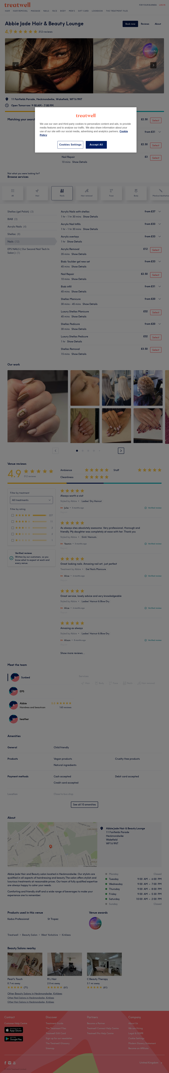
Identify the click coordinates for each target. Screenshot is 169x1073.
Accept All (96, 144)
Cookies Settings (70, 144)
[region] (85, 129)
